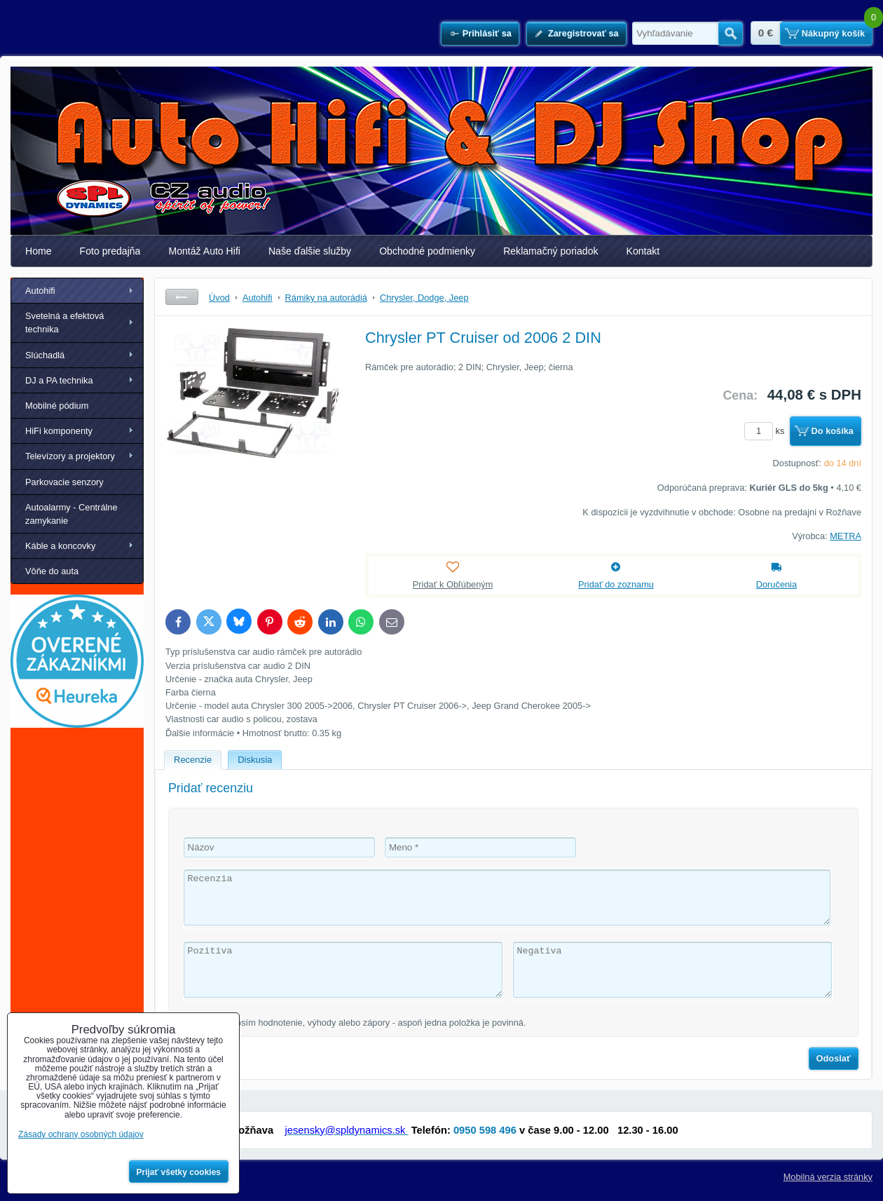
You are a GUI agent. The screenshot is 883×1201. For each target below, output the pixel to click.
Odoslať (833, 1058)
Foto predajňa (110, 251)
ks (766, 431)
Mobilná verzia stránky (827, 1177)
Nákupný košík (833, 33)
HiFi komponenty (59, 431)
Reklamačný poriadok (550, 251)
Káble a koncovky (60, 546)
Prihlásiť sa (487, 33)
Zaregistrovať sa (583, 33)
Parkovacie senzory (64, 482)
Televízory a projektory (70, 456)
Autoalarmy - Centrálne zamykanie (71, 514)
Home (38, 251)
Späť (181, 297)
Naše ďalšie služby (309, 251)
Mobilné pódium (56, 405)
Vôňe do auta (51, 571)
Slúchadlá (44, 355)
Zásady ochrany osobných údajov (81, 1134)
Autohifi (40, 290)
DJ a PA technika (59, 380)
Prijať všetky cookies (179, 1172)
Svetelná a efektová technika (64, 322)
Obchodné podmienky (427, 251)
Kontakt (643, 251)
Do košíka (833, 431)
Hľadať (730, 34)
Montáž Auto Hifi (204, 251)
